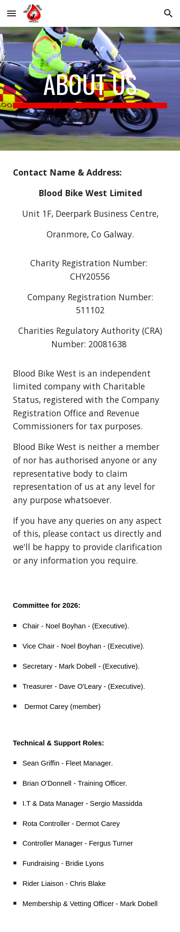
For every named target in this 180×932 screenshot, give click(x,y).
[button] (11, 13)
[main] (90, 88)
